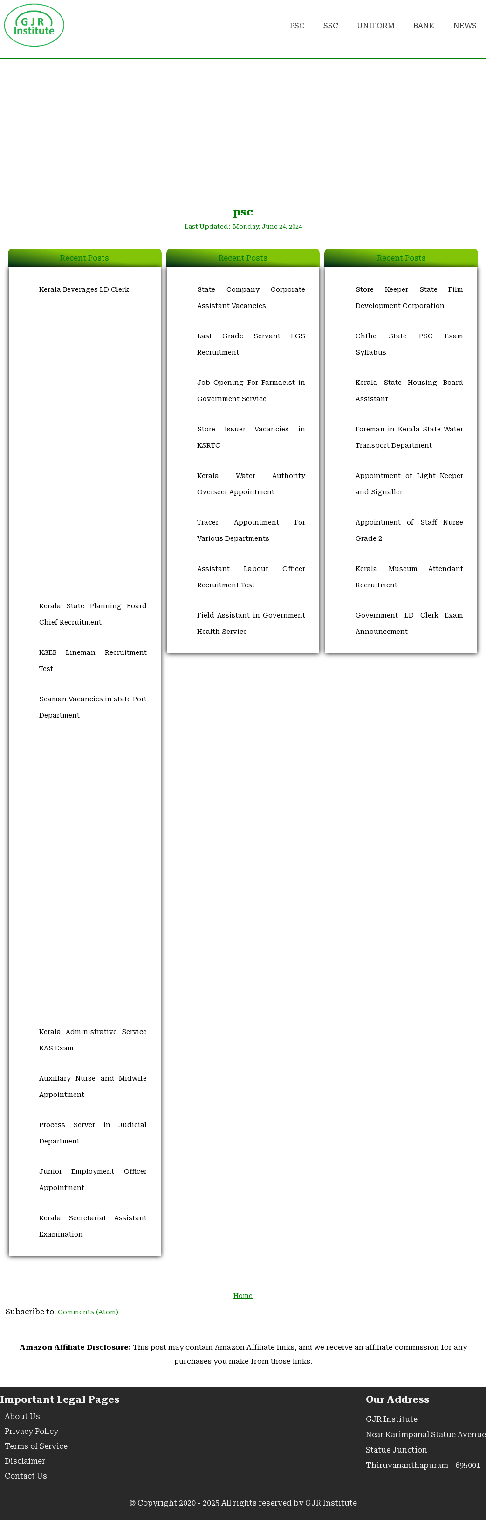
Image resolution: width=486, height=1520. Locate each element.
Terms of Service (36, 1446)
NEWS (465, 25)
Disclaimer (25, 1461)
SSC (330, 25)
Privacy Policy (31, 1431)
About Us (22, 1416)
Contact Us (26, 1476)
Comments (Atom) (88, 1312)
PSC (297, 25)
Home (243, 1295)
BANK (424, 25)
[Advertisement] (243, 131)
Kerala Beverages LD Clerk (84, 289)
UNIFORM (376, 25)
